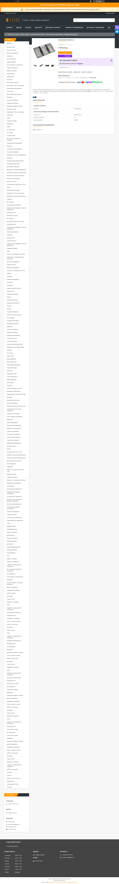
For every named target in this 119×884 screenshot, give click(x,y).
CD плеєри (10, 132)
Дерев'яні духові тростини (14, 460)
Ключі (8, 605)
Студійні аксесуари (12, 477)
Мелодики (9, 397)
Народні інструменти (12, 103)
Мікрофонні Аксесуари (13, 400)
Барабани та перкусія (13, 602)
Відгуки (19, 27)
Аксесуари (10, 596)
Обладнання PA (11, 615)
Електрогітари (11, 47)
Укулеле (9, 306)
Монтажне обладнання (13, 261)
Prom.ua (68, 879)
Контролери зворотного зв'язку (15, 221)
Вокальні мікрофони (12, 53)
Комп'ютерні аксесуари (13, 178)
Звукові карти (10, 356)
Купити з (65, 56)
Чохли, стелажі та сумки (13, 621)
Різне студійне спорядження (14, 416)
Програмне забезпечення (14, 612)
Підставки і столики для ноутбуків (16, 480)
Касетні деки (10, 382)
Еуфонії (9, 273)
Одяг (8, 251)
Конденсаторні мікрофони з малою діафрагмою (16, 208)
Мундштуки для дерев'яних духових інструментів (14, 500)
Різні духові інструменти (13, 434)
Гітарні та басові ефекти (37, 34)
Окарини (9, 350)
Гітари (8, 523)
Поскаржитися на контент (55, 882)
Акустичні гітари (11, 50)
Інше (8, 555)
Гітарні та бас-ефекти (13, 440)
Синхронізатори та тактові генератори (14, 409)
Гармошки (9, 326)
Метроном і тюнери (12, 215)
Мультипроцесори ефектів (14, 88)
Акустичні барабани (12, 100)
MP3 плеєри (10, 202)
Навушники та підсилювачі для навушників (15, 257)
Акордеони (10, 285)
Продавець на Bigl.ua (59, 880)
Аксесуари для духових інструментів (13, 507)
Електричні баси (11, 212)
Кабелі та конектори (12, 624)
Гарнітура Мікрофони (13, 311)
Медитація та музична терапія (15, 175)
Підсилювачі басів (12, 367)
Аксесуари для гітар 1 (13, 784)
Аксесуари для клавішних (14, 205)
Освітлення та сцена (12, 683)
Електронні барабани (13, 152)
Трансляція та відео (12, 689)
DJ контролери (11, 129)
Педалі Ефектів (11, 553)
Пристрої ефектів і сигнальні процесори (15, 583)
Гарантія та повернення (74, 27)
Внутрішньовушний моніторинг (15, 160)
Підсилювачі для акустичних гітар (16, 406)
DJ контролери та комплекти (15, 65)
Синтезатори (10, 486)
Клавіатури (10, 56)
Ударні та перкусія (12, 558)
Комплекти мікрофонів (13, 511)
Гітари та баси (24, 34)
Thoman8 (9, 772)
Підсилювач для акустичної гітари (16, 394)
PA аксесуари (10, 317)
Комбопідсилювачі (12, 550)
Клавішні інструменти (13, 561)
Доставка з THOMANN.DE (95, 27)
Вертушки (9, 79)
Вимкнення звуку (11, 474)
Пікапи (8, 449)
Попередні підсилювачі (13, 163)
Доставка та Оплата (52, 27)
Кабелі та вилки (11, 593)
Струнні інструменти (12, 68)
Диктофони (10, 544)
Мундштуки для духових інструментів (13, 492)
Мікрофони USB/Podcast (13, 391)
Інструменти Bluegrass (13, 320)
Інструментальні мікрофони (14, 149)
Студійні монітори (12, 121)
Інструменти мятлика (13, 323)
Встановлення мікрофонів (14, 425)
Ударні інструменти (12, 532)
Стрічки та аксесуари (13, 431)
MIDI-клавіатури (11, 59)
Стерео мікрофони (12, 341)
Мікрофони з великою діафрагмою (16, 155)
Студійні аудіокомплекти (13, 547)
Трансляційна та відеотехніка (15, 576)
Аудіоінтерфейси (11, 62)
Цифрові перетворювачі (13, 335)
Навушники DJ (11, 73)
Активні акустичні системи (14, 314)
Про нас (28, 27)
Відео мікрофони (11, 359)
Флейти (9, 297)
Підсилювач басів (12, 373)
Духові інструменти (12, 587)
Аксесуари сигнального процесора (16, 172)
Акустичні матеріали (12, 329)
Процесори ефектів (12, 538)
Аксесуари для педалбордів (54, 34)
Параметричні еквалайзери (14, 143)
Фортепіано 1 (10, 781)
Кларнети (9, 199)
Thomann (9, 787)
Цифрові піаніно (11, 264)
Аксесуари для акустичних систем (16, 184)
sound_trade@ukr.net (13, 824)
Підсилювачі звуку (12, 541)
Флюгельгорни (11, 237)
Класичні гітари (11, 135)
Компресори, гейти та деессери (15, 85)
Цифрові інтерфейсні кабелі (14, 106)
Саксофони (10, 91)
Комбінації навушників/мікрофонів (16, 455)
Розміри (88, 91)
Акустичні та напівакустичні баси (16, 254)
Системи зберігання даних (14, 504)
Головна (9, 27)
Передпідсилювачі (12, 529)
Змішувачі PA (10, 76)
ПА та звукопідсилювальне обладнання (14, 570)
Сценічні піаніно (11, 240)
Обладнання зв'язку (12, 300)
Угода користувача (12, 846)
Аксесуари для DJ (12, 338)
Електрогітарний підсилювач (15, 344)
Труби (8, 118)
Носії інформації (11, 463)
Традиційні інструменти (13, 590)
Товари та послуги (13, 34)
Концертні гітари (11, 109)
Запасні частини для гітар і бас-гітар (15, 470)
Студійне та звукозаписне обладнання (14, 565)
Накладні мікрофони (12, 294)
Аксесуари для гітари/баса (14, 496)
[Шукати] (113, 20)
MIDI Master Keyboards (13, 166)
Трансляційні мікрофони (13, 365)
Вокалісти (9, 146)
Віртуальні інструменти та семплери (14, 139)
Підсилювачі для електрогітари (15, 347)
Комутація (9, 370)
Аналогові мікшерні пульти (14, 388)
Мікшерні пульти (11, 446)
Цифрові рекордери (12, 248)
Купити (65, 52)
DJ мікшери (10, 218)
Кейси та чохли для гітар (14, 778)
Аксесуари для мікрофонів (14, 489)
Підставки (9, 97)
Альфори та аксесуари (13, 413)
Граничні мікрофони (12, 403)
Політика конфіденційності (70, 882)
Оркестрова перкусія (12, 82)
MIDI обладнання (11, 362)
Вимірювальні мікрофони (14, 428)
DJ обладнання (11, 574)
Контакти (38, 27)
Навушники (10, 115)
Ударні (8, 187)
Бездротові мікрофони (13, 267)
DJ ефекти (10, 282)
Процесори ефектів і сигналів (15, 652)
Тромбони (9, 235)
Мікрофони (10, 419)
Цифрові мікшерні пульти (14, 288)
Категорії (9, 43)
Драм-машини (11, 535)
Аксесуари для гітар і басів (14, 452)
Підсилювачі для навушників (15, 520)
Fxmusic (9, 775)
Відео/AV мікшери (12, 70)
